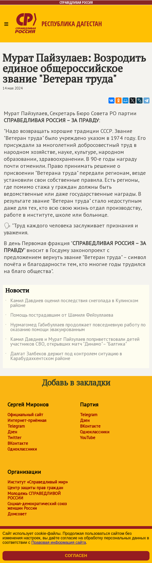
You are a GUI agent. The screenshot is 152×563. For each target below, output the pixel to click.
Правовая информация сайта (58, 542)
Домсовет (17, 514)
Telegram (16, 426)
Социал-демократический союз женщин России (37, 505)
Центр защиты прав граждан (35, 487)
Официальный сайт (25, 414)
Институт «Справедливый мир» (38, 482)
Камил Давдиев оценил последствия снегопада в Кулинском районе (71, 303)
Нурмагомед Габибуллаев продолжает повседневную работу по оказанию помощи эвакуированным (75, 327)
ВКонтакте (18, 443)
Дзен (12, 432)
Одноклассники (22, 449)
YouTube (87, 437)
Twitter (14, 437)
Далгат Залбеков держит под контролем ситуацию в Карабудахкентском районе (63, 356)
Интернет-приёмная (27, 420)
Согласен (76, 556)
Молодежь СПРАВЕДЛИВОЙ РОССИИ (34, 495)
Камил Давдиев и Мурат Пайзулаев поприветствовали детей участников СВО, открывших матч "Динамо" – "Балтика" (72, 342)
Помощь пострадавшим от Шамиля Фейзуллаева (59, 316)
